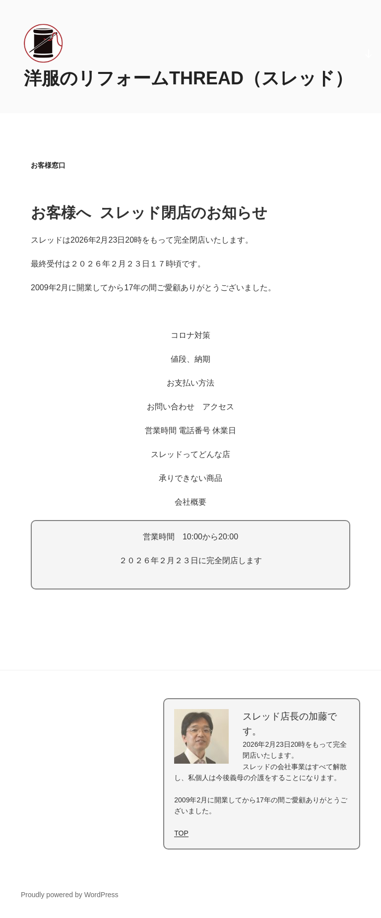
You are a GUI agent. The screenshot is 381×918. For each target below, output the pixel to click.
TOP (181, 833)
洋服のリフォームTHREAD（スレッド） (188, 78)
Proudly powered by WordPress (70, 895)
